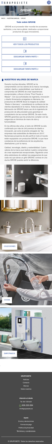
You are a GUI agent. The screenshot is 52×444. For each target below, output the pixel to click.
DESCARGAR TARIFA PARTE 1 (26, 57)
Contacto (26, 383)
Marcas (26, 386)
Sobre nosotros (26, 389)
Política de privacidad (26, 428)
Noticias (26, 380)
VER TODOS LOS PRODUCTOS (26, 44)
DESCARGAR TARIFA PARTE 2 (26, 69)
